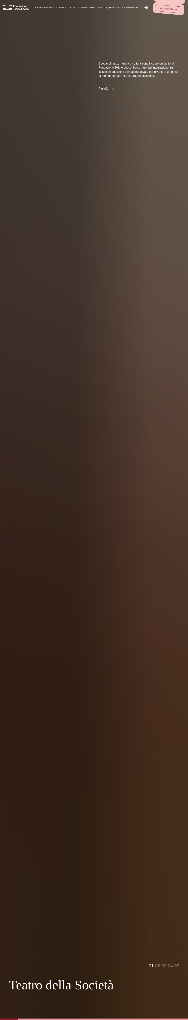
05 (176, 965)
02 (157, 965)
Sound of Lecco (97, 7)
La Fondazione (129, 7)
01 (151, 965)
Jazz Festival (82, 7)
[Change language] (146, 7)
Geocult (71, 7)
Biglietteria (113, 7)
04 (170, 965)
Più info (107, 89)
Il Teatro (61, 7)
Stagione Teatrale (45, 7)
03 (164, 965)
